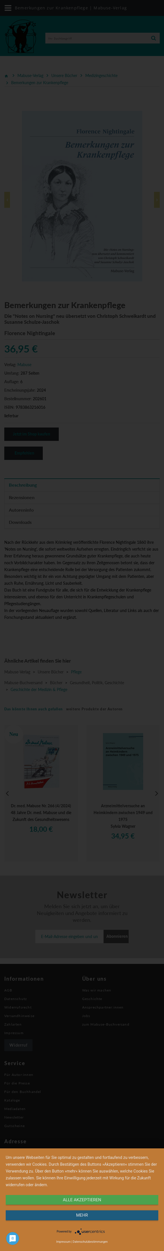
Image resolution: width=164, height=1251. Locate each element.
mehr (82, 1215)
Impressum (63, 1241)
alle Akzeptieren (82, 1199)
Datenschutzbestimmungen (90, 1241)
